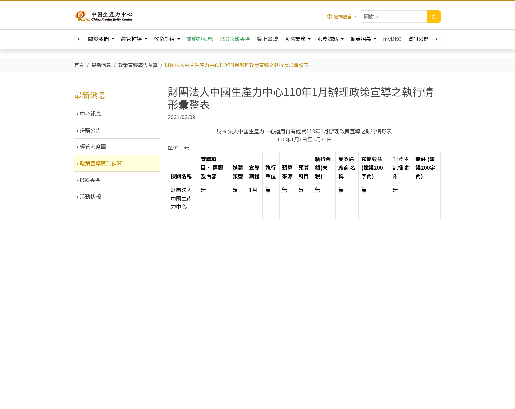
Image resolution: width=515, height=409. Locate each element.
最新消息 (90, 94)
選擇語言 (340, 16)
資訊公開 (419, 39)
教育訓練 (165, 39)
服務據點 (328, 39)
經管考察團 (92, 146)
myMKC (392, 39)
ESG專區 (89, 179)
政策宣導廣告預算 (100, 163)
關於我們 (99, 39)
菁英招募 (361, 39)
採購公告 (89, 130)
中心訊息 (89, 113)
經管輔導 (132, 39)
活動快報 (89, 196)
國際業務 (295, 39)
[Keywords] (393, 16)
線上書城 (267, 39)
